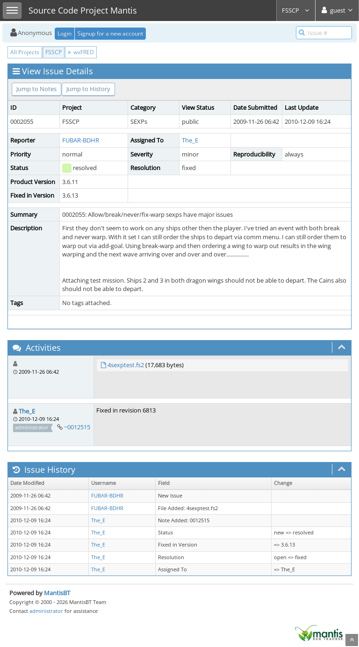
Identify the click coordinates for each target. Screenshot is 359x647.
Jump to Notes (36, 89)
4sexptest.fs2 (126, 365)
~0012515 (77, 427)
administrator (46, 610)
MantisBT (57, 593)
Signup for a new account (110, 33)
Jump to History (88, 89)
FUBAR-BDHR (80, 140)
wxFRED (81, 52)
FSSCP (295, 10)
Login (64, 33)
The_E (190, 140)
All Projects (24, 52)
